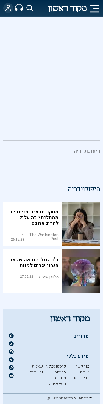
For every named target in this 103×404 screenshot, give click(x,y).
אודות (84, 372)
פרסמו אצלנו (56, 366)
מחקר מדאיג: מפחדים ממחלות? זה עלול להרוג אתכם (35, 217)
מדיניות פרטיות (60, 375)
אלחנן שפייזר (48, 276)
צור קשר (82, 366)
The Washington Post (44, 237)
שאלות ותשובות (36, 369)
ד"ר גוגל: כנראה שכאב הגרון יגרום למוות (34, 262)
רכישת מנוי (80, 378)
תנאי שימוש (56, 384)
